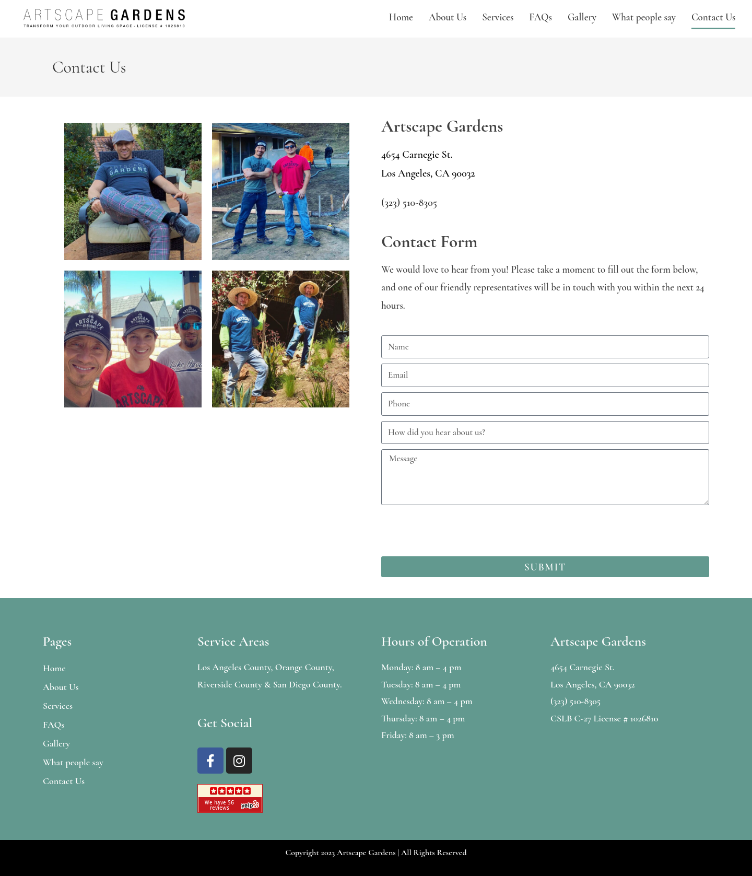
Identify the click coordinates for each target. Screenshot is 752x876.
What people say (644, 17)
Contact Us (713, 17)
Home (401, 17)
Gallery (582, 17)
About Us (447, 17)
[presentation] (460, 530)
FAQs (540, 17)
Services (497, 17)
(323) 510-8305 (409, 202)
